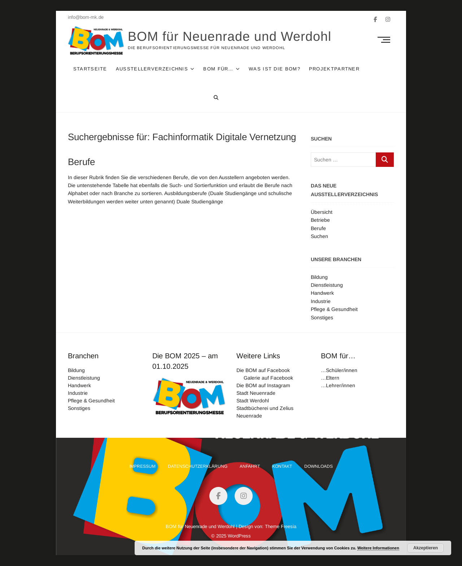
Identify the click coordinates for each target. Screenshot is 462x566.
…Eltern (330, 378)
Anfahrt (250, 466)
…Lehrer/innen (338, 385)
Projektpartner (334, 69)
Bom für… (219, 69)
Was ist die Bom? (275, 69)
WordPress (239, 536)
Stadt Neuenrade (255, 393)
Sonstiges (322, 317)
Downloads (318, 466)
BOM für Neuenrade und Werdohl (230, 36)
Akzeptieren (425, 547)
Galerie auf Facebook (268, 378)
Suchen (319, 236)
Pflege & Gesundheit (334, 309)
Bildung (319, 277)
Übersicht (321, 212)
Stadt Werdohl (252, 400)
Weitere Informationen (378, 548)
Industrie (321, 301)
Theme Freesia (280, 526)
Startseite (90, 69)
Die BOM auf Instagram (263, 385)
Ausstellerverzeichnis (152, 69)
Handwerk (322, 293)
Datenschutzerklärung (197, 466)
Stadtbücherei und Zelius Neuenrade (264, 412)
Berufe (81, 161)
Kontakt (282, 466)
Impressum (142, 466)
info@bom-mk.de (86, 17)
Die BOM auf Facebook (263, 370)
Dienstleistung (327, 285)
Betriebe (320, 220)
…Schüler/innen (339, 370)
